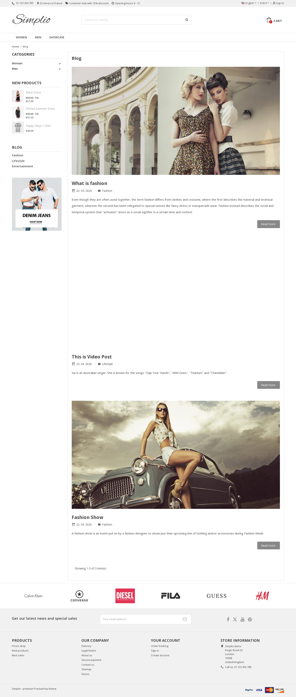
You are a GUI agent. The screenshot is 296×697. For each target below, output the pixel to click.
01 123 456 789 (242, 667)
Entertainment (22, 166)
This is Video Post (92, 356)
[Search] (136, 20)
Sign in (155, 650)
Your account (165, 640)
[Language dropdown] (249, 3)
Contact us (87, 664)
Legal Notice (88, 650)
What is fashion (89, 183)
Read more (268, 224)
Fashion (17, 155)
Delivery (86, 646)
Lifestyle (18, 161)
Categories (23, 54)
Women (21, 37)
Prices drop (19, 646)
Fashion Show (87, 517)
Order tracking (159, 646)
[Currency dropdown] (265, 3)
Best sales (18, 655)
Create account (160, 655)
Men (38, 37)
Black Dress (33, 92)
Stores (85, 674)
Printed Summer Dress (40, 108)
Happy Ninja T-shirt (38, 126)
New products (20, 650)
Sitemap (86, 669)
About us (86, 655)
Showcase (56, 37)
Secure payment (91, 660)
